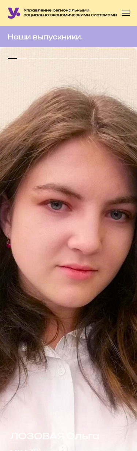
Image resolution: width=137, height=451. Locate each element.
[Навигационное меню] (126, 13)
